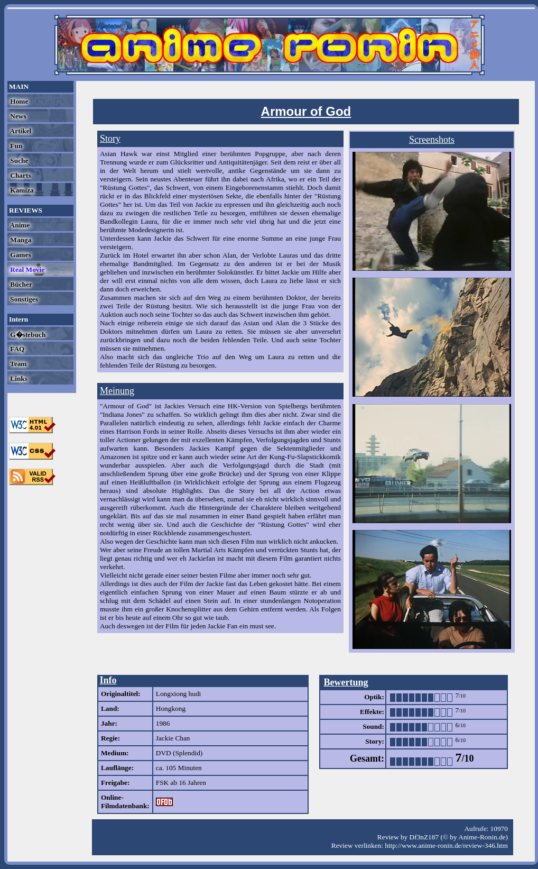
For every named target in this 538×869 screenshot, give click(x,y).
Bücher (20, 284)
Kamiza (21, 190)
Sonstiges (23, 299)
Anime (19, 225)
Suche (18, 160)
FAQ (16, 349)
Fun (15, 146)
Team (17, 364)
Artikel (19, 131)
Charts (19, 175)
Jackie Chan (173, 738)
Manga (19, 240)
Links (17, 378)
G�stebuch (26, 335)
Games (19, 255)
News (17, 116)
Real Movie (26, 269)
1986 (163, 723)
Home (18, 101)
